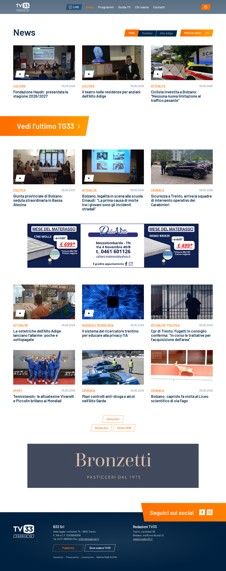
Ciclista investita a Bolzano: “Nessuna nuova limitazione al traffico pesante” (176, 96)
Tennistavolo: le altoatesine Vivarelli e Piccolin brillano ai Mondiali (43, 398)
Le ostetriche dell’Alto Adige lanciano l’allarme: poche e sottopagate (37, 335)
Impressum (58, 557)
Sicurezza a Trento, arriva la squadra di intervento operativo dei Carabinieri (181, 200)
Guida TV (124, 7)
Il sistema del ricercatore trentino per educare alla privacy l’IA (110, 333)
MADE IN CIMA (110, 557)
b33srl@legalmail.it (89, 538)
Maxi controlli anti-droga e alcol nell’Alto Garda (108, 398)
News (90, 7)
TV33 (23, 7)
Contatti (159, 7)
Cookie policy (87, 557)
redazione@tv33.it (143, 538)
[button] (206, 7)
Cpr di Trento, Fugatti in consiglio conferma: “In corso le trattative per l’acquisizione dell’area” (181, 335)
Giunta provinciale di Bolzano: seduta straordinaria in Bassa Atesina (38, 200)
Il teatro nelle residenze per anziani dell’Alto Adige (111, 93)
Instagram (210, 512)
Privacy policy (72, 557)
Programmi (106, 7)
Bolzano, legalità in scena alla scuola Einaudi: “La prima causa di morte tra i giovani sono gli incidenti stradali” (112, 202)
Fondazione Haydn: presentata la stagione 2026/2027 (40, 93)
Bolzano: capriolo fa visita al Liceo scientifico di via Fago (179, 398)
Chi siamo (142, 7)
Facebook (202, 512)
